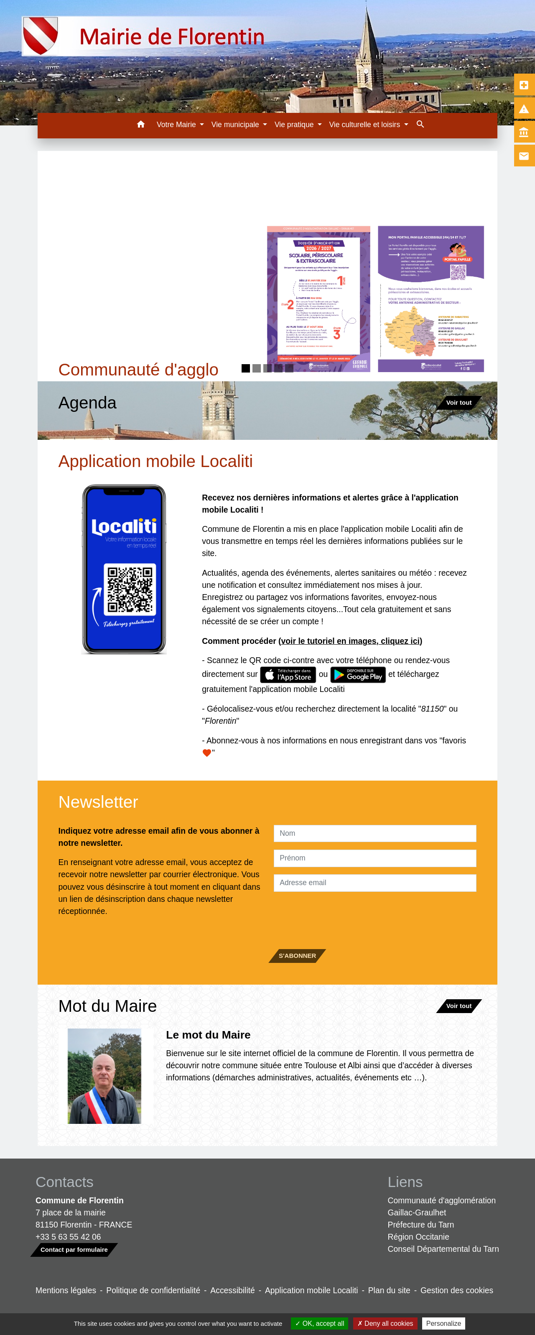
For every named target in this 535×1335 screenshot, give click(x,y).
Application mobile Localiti (311, 1290)
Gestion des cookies (456, 1290)
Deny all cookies (385, 1323)
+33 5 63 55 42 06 (68, 1236)
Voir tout (459, 402)
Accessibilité (232, 1290)
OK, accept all (319, 1323)
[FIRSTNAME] (375, 858)
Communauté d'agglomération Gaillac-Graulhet (442, 1206)
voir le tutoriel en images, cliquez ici (350, 641)
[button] (140, 125)
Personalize (443, 1323)
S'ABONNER (297, 955)
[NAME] (375, 833)
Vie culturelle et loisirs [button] (365, 124)
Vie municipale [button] (236, 124)
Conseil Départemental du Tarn (443, 1248)
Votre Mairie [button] (177, 124)
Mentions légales (66, 1290)
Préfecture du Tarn (421, 1224)
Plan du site (389, 1290)
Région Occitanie (418, 1236)
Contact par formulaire (74, 1249)
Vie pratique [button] (295, 124)
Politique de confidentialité (153, 1290)
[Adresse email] (375, 883)
